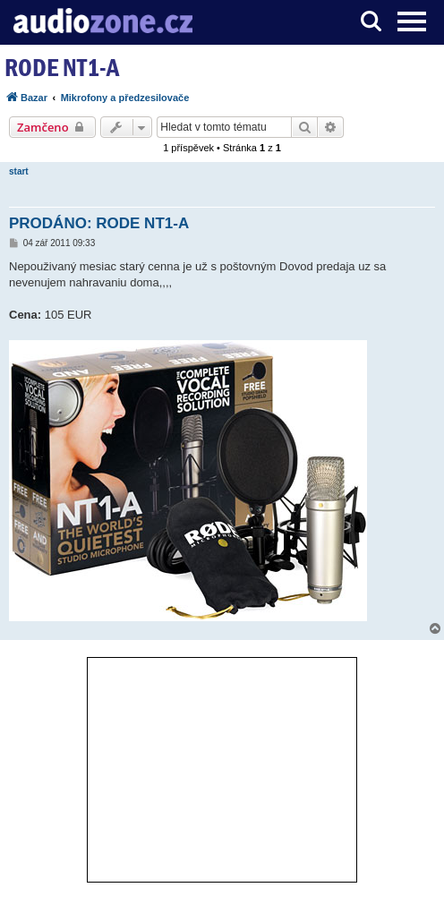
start (19, 171)
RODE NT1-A (61, 67)
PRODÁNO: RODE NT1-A (99, 223)
